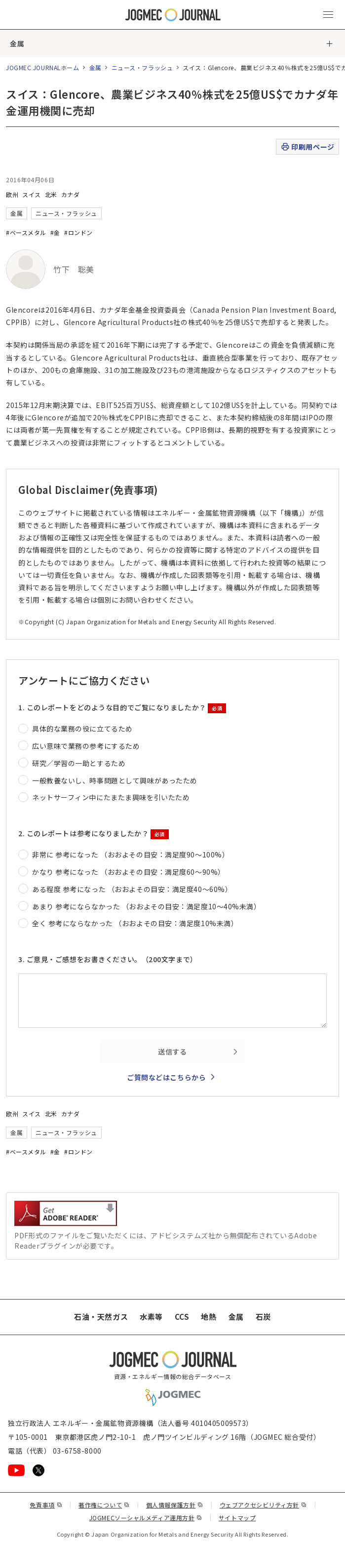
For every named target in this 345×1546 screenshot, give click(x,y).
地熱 (208, 1316)
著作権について (103, 1505)
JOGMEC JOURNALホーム (42, 67)
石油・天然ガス (101, 1316)
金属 (17, 43)
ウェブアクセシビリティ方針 (263, 1505)
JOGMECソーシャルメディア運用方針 (145, 1517)
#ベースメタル (26, 232)
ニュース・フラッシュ (142, 67)
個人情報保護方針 (174, 1505)
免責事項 (46, 1505)
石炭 (263, 1316)
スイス (31, 194)
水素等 (151, 1316)
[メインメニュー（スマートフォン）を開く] (328, 15)
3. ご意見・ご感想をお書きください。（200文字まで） (107, 959)
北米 (51, 194)
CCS (182, 1316)
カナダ (70, 194)
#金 (55, 232)
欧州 (12, 194)
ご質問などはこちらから (166, 1077)
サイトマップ (237, 1517)
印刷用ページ (307, 147)
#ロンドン (78, 232)
